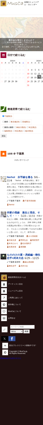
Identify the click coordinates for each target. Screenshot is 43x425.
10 (20, 70)
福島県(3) (7, 131)
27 (5, 81)
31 (28, 85)
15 (12, 73)
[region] (21, 10)
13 (5, 73)
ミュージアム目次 (12, 291)
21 (9, 77)
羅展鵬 (23, 247)
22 (12, 77)
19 (2, 77)
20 (5, 77)
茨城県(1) (25, 122)
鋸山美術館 (29, 262)
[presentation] (39, 77)
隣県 (5, 122)
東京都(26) (14, 122)
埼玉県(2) (31, 127)
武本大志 (24, 266)
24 (20, 77)
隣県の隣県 (8, 127)
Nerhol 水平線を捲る (20, 177)
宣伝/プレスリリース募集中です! (19, 345)
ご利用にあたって (12, 298)
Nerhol (11, 205)
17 (20, 73)
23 (16, 77)
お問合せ (8, 318)
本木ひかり (13, 243)
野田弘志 (24, 240)
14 (9, 73)
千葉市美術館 (30, 201)
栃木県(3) (28, 131)
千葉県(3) (7, 116)
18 (23, 73)
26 (2, 81)
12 (2, 73)
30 (16, 81)
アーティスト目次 (12, 284)
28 (9, 81)
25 (23, 77)
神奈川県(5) (20, 127)
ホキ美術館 (33, 236)
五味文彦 (12, 240)
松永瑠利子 (26, 243)
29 (12, 81)
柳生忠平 (12, 266)
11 (23, 70)
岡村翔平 (35, 240)
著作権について (11, 304)
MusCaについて (11, 311)
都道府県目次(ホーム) (13, 277)
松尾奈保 (12, 247)
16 (16, 73)
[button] (3, 121)
